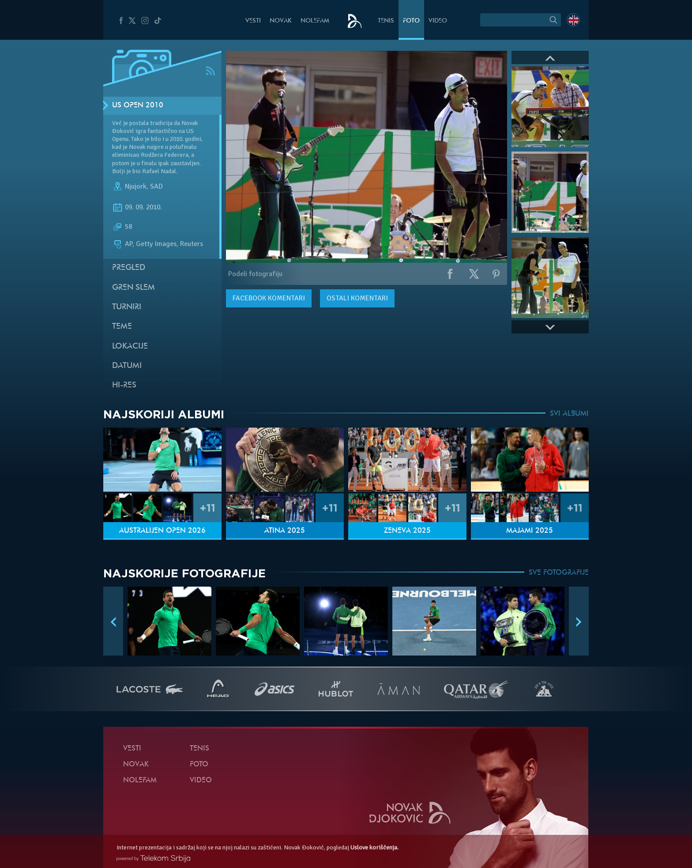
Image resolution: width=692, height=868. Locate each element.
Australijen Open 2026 (162, 530)
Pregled (128, 268)
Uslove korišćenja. (374, 847)
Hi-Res (124, 385)
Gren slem (133, 288)
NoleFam (315, 21)
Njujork (136, 186)
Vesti (253, 21)
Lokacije (130, 346)
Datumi (127, 366)
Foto (411, 21)
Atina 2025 (284, 530)
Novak (281, 21)
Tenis (386, 21)
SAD (156, 186)
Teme (122, 326)
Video (438, 21)
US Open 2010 (137, 105)
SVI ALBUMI (569, 413)
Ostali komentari (357, 298)
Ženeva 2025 (407, 530)
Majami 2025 (529, 530)
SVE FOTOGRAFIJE (559, 572)
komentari (269, 298)
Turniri (126, 307)
